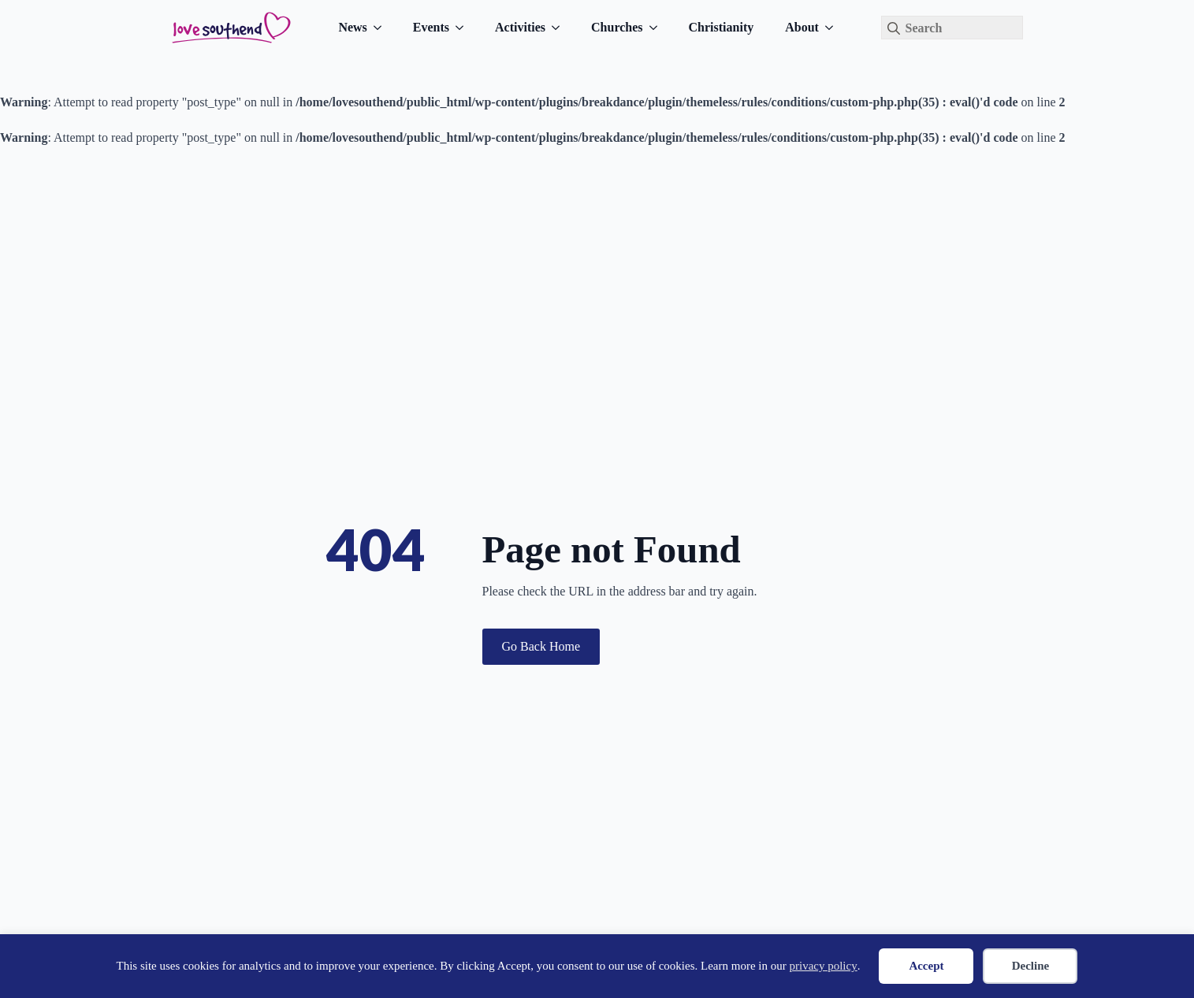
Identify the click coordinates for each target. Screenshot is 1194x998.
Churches (617, 27)
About (802, 27)
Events (431, 27)
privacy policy (823, 965)
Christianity (721, 27)
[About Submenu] (834, 27)
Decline (1030, 965)
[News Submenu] (382, 27)
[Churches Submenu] (658, 27)
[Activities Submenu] (560, 27)
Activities (520, 27)
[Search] (894, 28)
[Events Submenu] (464, 27)
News (352, 27)
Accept (926, 965)
